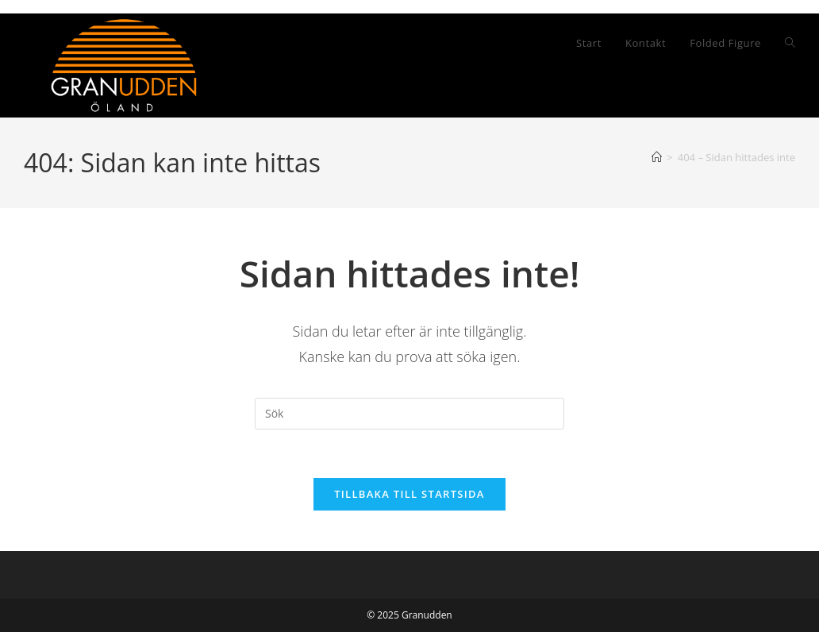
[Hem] (657, 157)
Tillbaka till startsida (409, 494)
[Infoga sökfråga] (409, 414)
